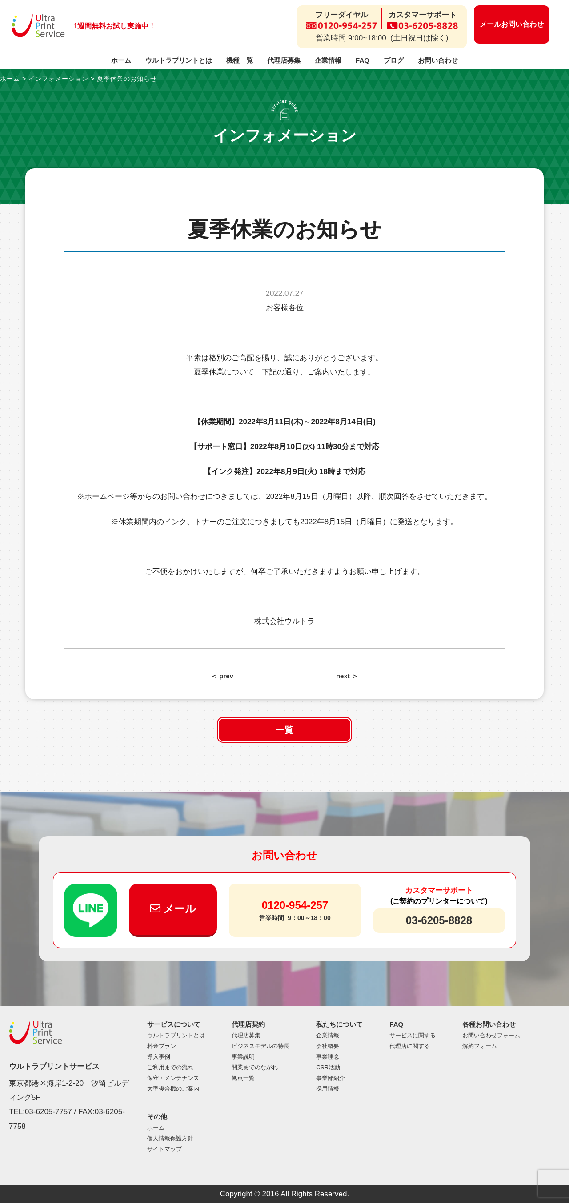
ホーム (121, 60)
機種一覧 (239, 60)
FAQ (362, 60)
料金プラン (161, 1046)
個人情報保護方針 (170, 1138)
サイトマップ (164, 1149)
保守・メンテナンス (173, 1078)
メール (173, 909)
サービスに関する (412, 1035)
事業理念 (327, 1056)
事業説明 (243, 1056)
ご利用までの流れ (170, 1067)
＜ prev (222, 676)
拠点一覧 (243, 1078)
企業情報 (328, 60)
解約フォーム (479, 1046)
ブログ (394, 60)
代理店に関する (409, 1046)
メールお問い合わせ (512, 24)
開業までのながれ (255, 1067)
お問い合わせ (438, 60)
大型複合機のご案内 (173, 1088)
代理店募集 (284, 60)
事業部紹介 (330, 1078)
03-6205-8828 (439, 920)
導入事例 (158, 1056)
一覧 (284, 730)
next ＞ (347, 676)
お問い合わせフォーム (491, 1035)
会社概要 (327, 1046)
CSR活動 (328, 1067)
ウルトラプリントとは (178, 60)
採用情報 (327, 1088)
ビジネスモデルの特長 (260, 1046)
